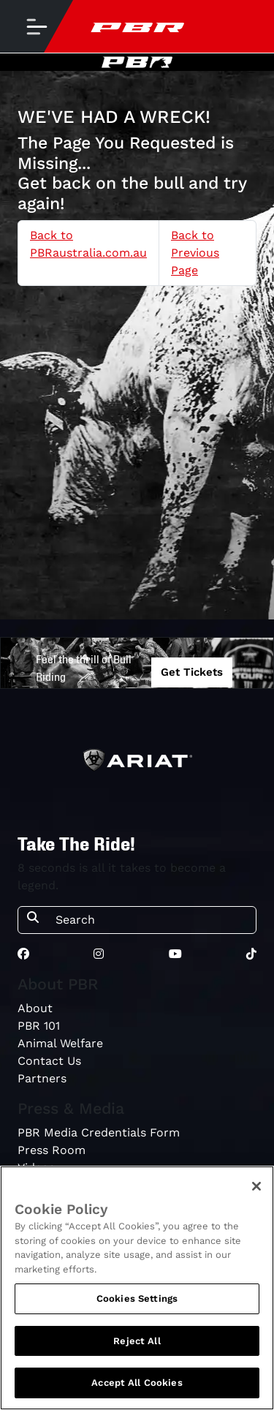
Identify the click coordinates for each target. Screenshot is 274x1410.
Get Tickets (192, 672)
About (35, 1008)
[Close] (256, 1186)
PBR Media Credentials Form (99, 1132)
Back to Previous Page (195, 252)
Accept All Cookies (136, 1382)
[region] (137, 1288)
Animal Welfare (60, 1043)
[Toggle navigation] (36, 26)
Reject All (136, 1340)
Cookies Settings (137, 1298)
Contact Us (49, 1061)
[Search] (151, 920)
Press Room (51, 1150)
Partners (42, 1078)
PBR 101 (39, 1026)
